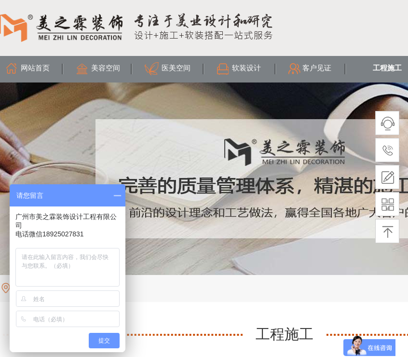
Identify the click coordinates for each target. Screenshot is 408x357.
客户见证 (316, 68)
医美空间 (176, 68)
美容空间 (105, 68)
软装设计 (246, 68)
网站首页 (35, 68)
